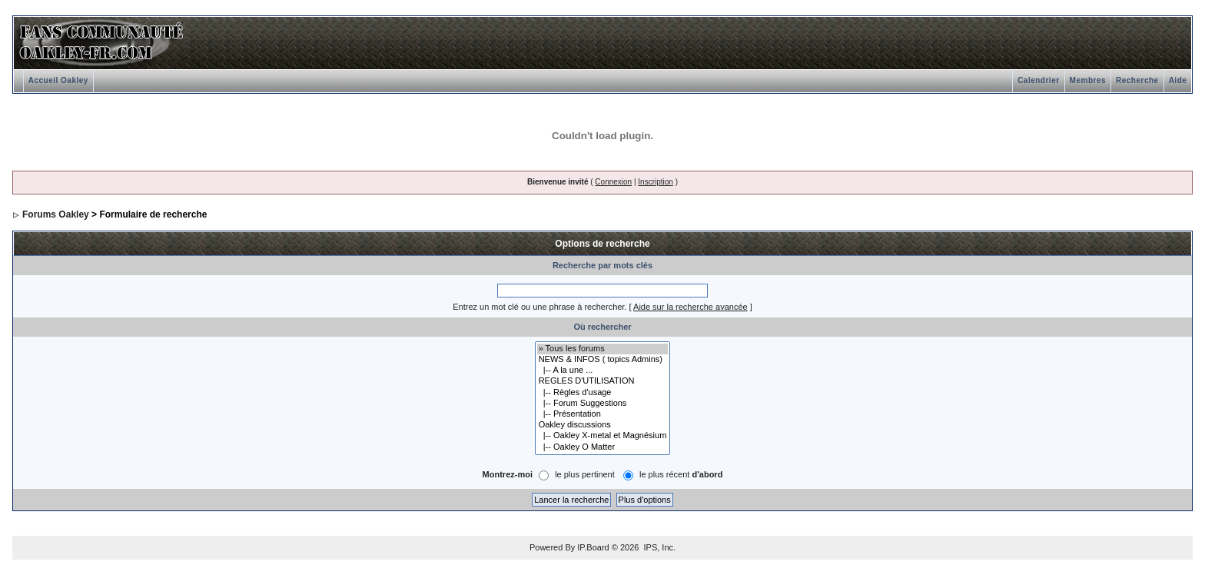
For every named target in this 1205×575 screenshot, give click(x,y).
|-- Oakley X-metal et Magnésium (603, 435)
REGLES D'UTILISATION (603, 381)
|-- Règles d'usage (603, 392)
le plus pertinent (585, 474)
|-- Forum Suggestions (603, 403)
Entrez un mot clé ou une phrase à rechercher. (539, 306)
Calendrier (1038, 80)
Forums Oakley (55, 214)
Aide (1178, 80)
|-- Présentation (603, 414)
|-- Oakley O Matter (603, 447)
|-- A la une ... (603, 370)
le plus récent (680, 474)
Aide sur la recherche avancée (690, 306)
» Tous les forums (603, 349)
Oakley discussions (603, 425)
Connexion (613, 182)
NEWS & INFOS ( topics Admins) (603, 359)
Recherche (1137, 80)
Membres (1088, 80)
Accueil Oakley (58, 80)
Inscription (655, 182)
